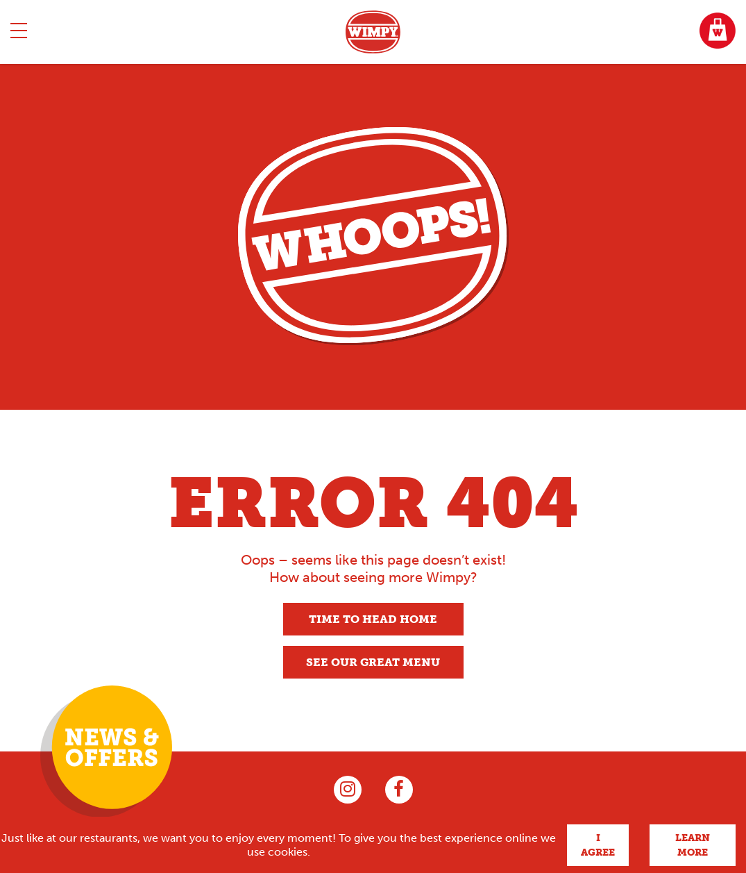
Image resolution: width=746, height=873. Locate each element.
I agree (598, 845)
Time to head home (373, 619)
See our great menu (373, 662)
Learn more (692, 845)
